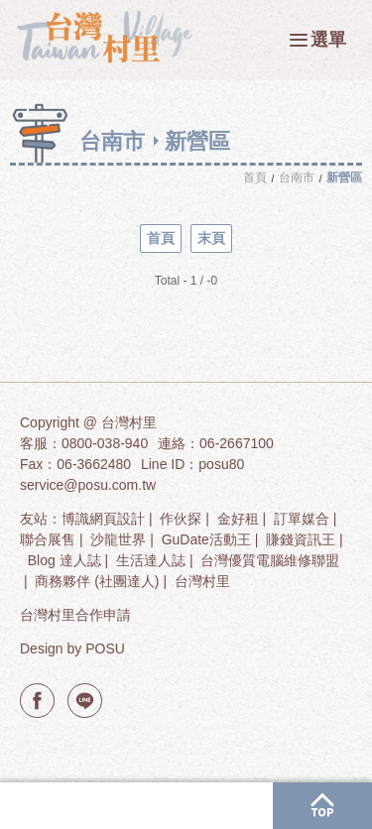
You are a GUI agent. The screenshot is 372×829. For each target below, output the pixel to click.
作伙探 (180, 519)
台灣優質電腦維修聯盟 (269, 560)
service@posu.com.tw (88, 485)
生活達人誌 (151, 560)
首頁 (161, 238)
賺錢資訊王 (300, 539)
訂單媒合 (301, 519)
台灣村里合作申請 (75, 615)
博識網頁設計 (103, 519)
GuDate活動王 (206, 539)
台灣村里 (202, 581)
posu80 (221, 464)
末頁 (211, 238)
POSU (105, 648)
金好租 (238, 519)
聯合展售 (47, 539)
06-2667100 (236, 443)
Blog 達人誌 (64, 560)
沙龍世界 (118, 539)
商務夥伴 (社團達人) (97, 581)
